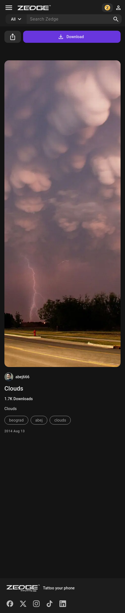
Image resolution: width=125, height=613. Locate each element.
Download (71, 36)
